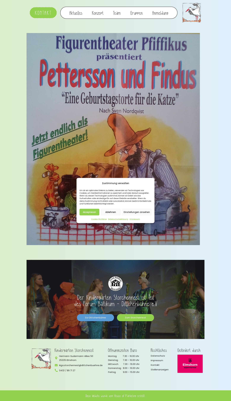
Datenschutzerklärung (118, 219)
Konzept (97, 12)
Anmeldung (160, 12)
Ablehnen (110, 212)
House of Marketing (125, 395)
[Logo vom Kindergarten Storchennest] (41, 359)
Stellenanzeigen (160, 369)
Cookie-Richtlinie (99, 219)
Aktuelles (76, 12)
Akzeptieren (89, 212)
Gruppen (136, 12)
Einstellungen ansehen (137, 212)
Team (117, 12)
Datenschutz (158, 355)
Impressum (135, 219)
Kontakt (155, 364)
